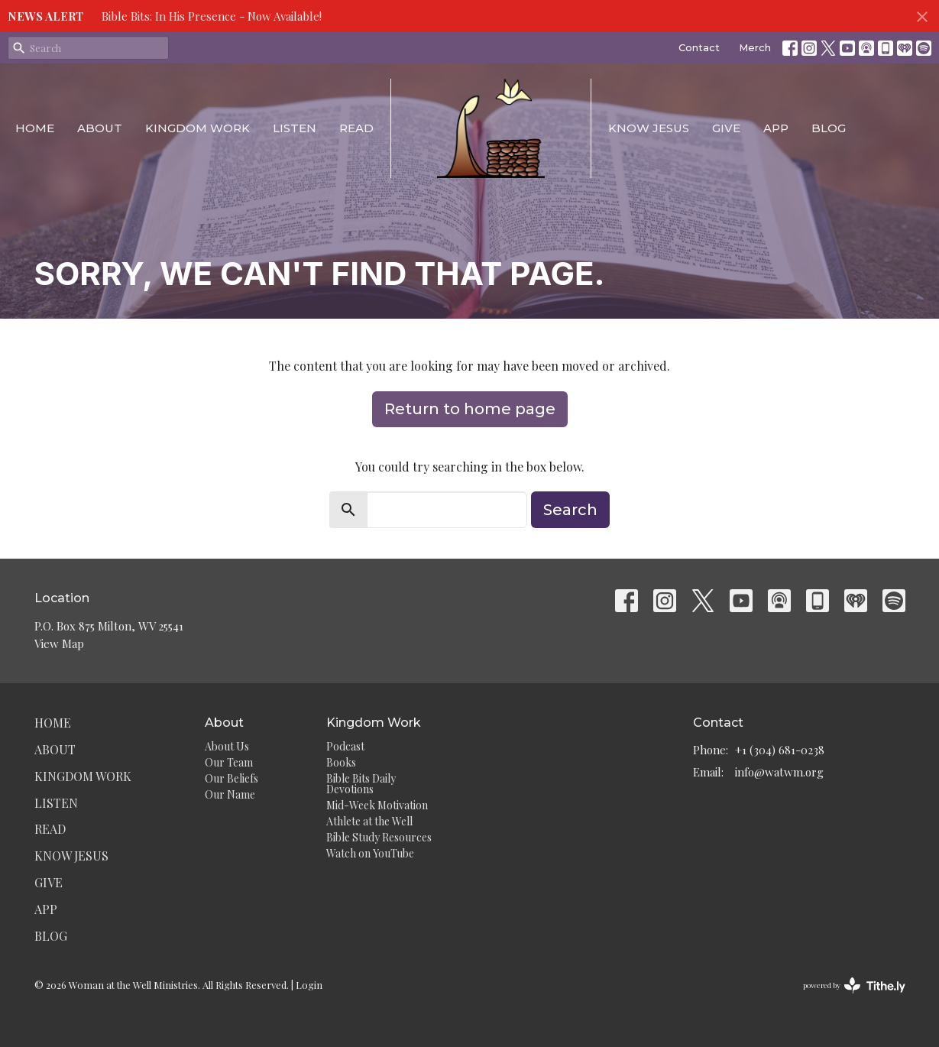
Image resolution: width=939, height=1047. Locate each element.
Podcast (345, 746)
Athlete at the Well (369, 821)
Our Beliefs (231, 778)
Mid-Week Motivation (377, 805)
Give (726, 128)
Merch (755, 47)
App (775, 128)
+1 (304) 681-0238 (779, 749)
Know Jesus (648, 128)
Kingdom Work (197, 128)
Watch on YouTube (370, 853)
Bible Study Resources (379, 837)
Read (356, 128)
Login (309, 984)
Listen (294, 128)
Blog (828, 128)
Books (341, 762)
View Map (59, 643)
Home (34, 128)
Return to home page (469, 409)
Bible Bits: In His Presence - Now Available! (212, 16)
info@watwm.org (779, 772)
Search (570, 510)
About (99, 128)
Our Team (229, 762)
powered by (854, 985)
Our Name (230, 794)
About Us (227, 746)
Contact (699, 47)
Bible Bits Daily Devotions (361, 783)
